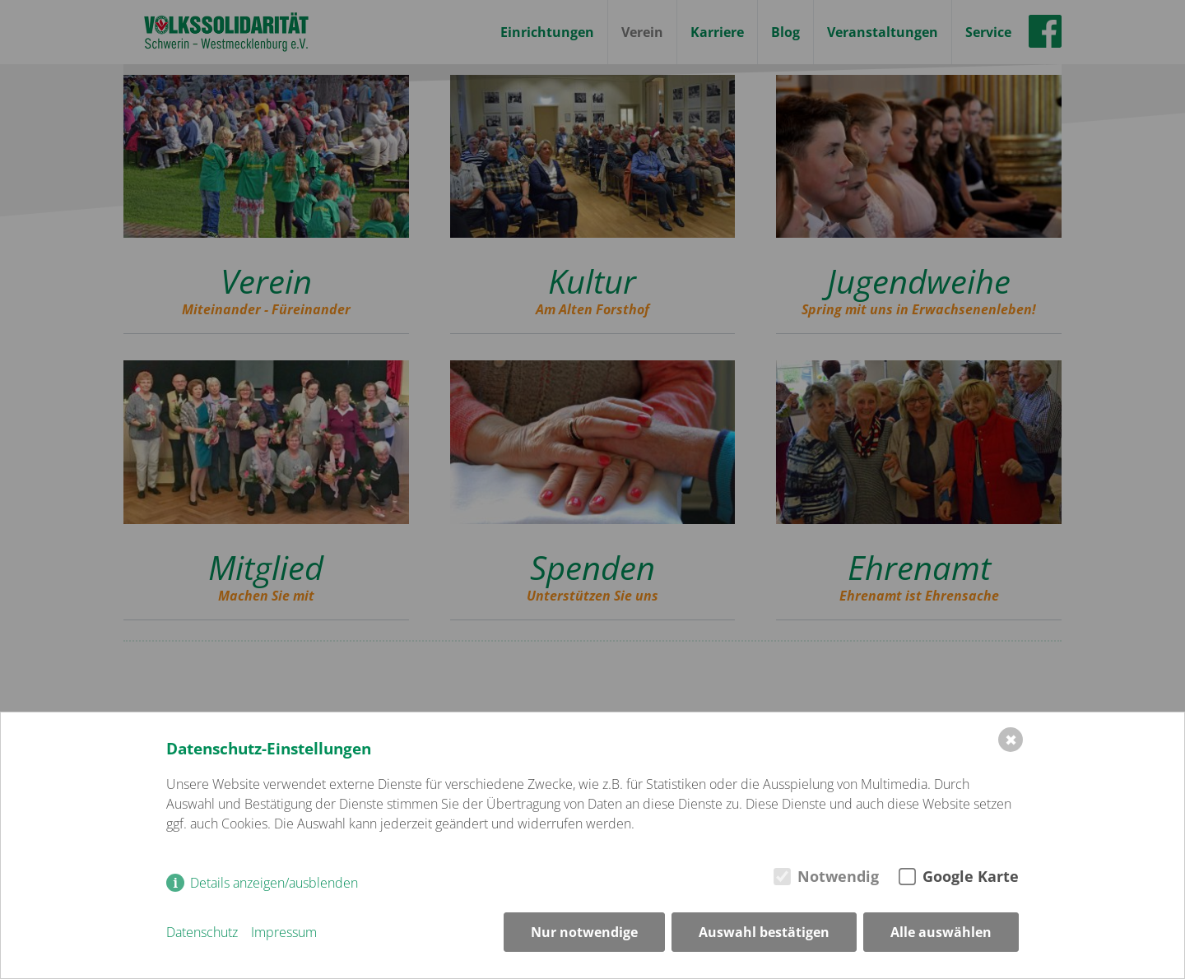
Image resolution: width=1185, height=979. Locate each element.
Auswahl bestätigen (764, 932)
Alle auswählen (941, 932)
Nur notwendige (584, 932)
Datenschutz (202, 932)
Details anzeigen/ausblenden (274, 883)
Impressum (284, 932)
